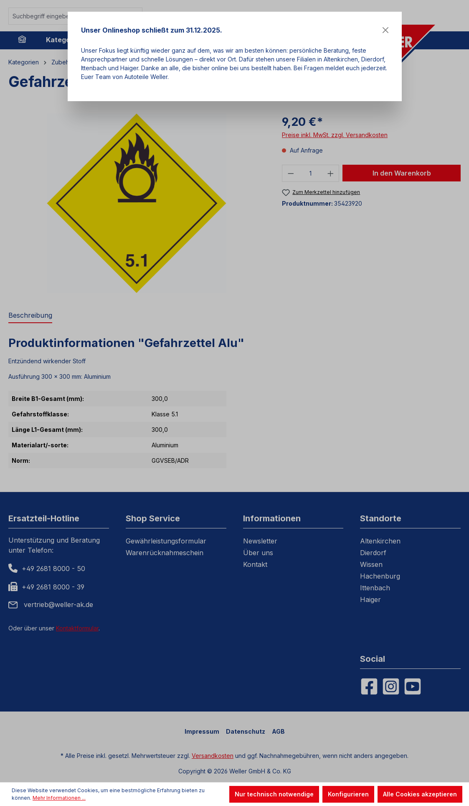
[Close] (385, 30)
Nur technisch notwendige (274, 794)
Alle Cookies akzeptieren (420, 794)
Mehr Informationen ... (59, 798)
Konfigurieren (348, 794)
